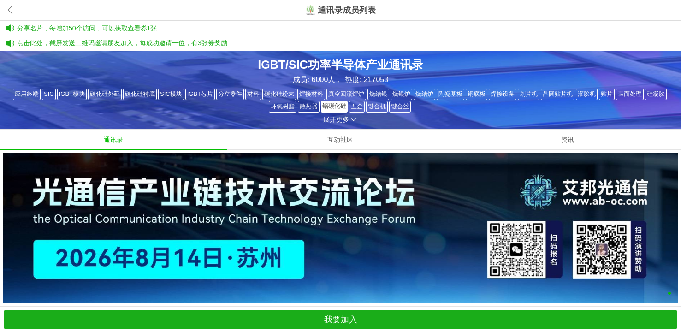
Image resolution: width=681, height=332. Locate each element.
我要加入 (340, 319)
